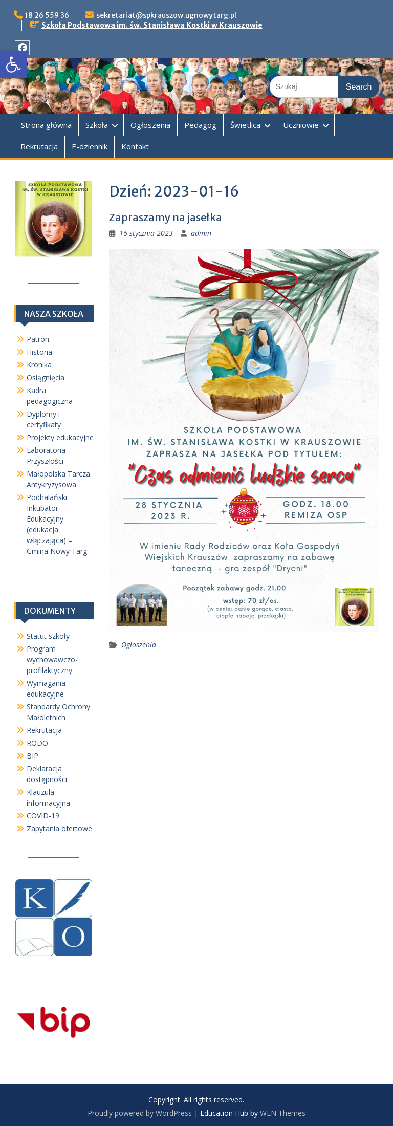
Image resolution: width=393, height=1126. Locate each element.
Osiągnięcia (45, 377)
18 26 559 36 (47, 15)
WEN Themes (282, 1113)
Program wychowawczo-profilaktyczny (52, 659)
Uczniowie (301, 125)
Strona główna (46, 125)
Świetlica (245, 125)
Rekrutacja (39, 146)
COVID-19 (43, 815)
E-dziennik (89, 146)
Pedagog (200, 125)
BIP (32, 756)
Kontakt (135, 146)
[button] (13, 64)
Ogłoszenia (150, 125)
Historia (39, 352)
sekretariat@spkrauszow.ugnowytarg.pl (166, 15)
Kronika (39, 365)
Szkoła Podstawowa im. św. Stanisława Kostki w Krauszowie (152, 25)
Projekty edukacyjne (60, 437)
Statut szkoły (48, 636)
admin (201, 233)
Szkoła (96, 125)
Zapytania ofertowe (59, 828)
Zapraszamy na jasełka (165, 217)
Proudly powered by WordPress (140, 1113)
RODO (37, 743)
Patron (38, 339)
